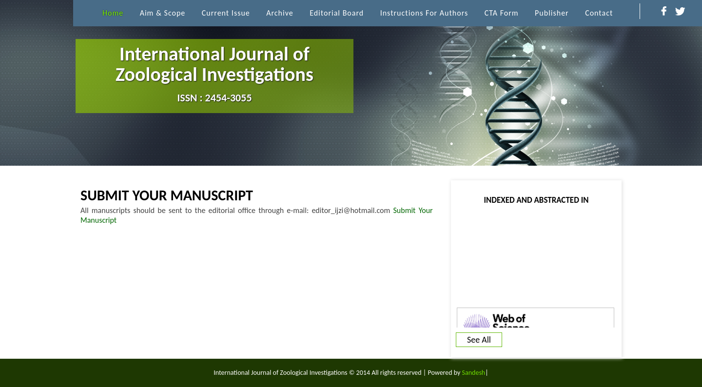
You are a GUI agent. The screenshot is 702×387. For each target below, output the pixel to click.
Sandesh (474, 372)
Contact (599, 13)
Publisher (552, 13)
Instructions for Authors (424, 13)
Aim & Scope (163, 13)
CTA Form (502, 13)
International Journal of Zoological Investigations (214, 73)
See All (479, 339)
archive (279, 13)
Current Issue (226, 13)
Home (112, 13)
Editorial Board (337, 13)
